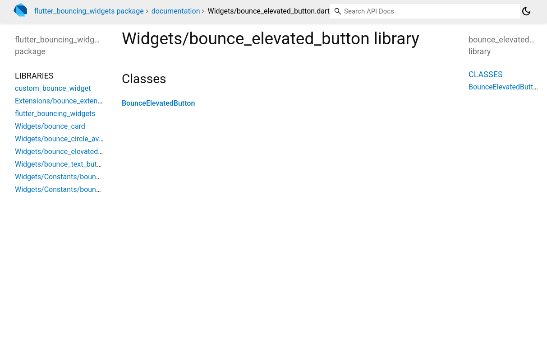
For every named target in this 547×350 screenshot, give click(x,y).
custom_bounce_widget (53, 88)
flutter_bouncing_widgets (55, 113)
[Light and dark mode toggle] (526, 11)
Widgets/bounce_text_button (61, 164)
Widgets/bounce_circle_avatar (63, 139)
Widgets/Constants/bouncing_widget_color (84, 177)
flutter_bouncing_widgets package (89, 11)
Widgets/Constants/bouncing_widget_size (83, 189)
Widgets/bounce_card (50, 126)
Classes (486, 74)
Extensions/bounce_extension (63, 101)
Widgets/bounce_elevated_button (68, 151)
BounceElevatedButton (158, 103)
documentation (176, 11)
